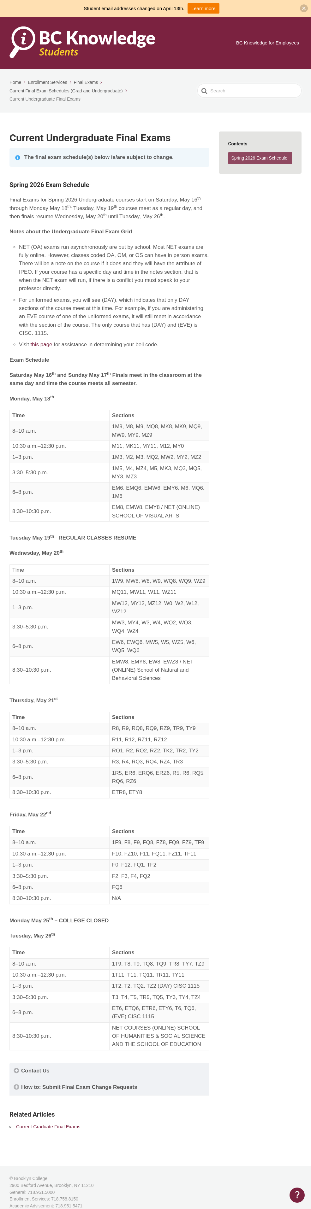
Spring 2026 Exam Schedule (259, 158)
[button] (304, 8)
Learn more (203, 8)
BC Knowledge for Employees (267, 42)
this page (42, 345)
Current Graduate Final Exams (48, 1126)
